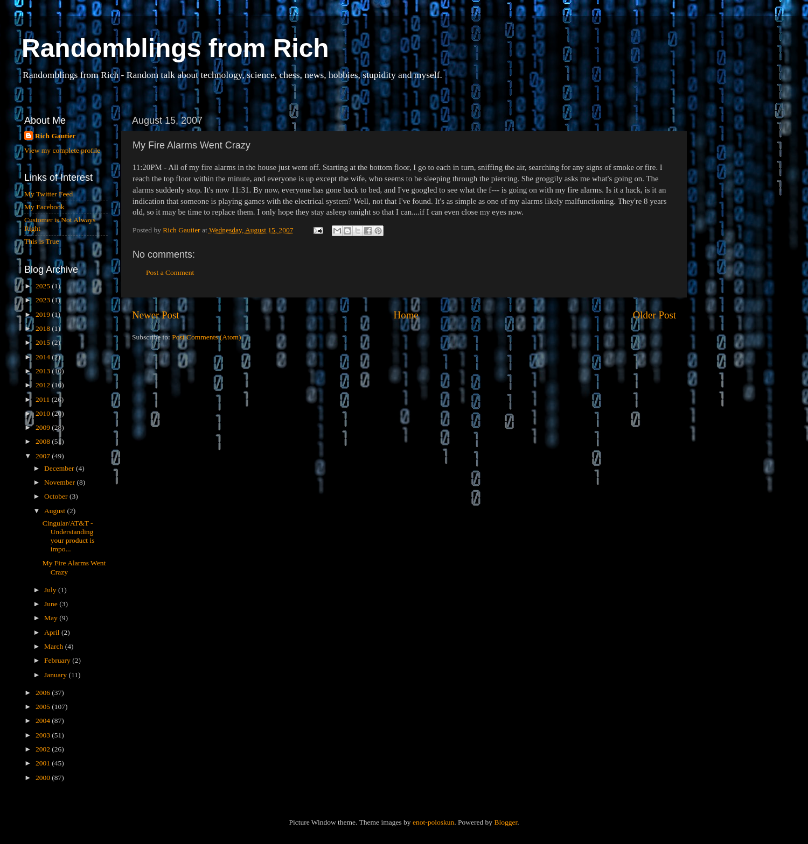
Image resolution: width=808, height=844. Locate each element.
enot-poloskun (433, 822)
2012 (44, 385)
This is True (41, 241)
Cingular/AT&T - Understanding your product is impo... (69, 536)
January (56, 675)
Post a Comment (170, 272)
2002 (44, 749)
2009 (44, 427)
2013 (44, 371)
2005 (44, 707)
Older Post (654, 315)
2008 (44, 441)
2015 (44, 342)
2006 (44, 693)
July (51, 590)
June (51, 604)
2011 (44, 399)
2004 (44, 721)
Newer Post (155, 315)
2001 (44, 763)
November (60, 482)
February (58, 660)
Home (406, 315)
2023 (44, 300)
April (52, 632)
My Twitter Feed (48, 194)
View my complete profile (62, 150)
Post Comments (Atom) (206, 337)
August (55, 511)
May (51, 618)
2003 (44, 735)
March (54, 646)
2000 (44, 778)
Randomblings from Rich (175, 48)
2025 (44, 286)
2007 (44, 456)
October (56, 496)
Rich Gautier (55, 136)
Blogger (505, 822)
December (60, 468)
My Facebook (44, 207)
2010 (44, 413)
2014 (44, 357)
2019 (44, 314)
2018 (44, 328)
